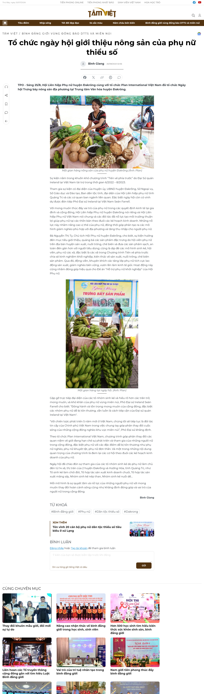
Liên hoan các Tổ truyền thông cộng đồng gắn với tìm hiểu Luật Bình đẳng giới (26, 673)
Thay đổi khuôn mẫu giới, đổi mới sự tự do (26, 627)
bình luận (119, 77)
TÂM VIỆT (10, 33)
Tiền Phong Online (72, 2)
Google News (199, 33)
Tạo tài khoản (79, 548)
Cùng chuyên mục (21, 588)
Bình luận (6, 112)
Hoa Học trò (152, 2)
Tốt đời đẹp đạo (70, 23)
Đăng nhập (57, 548)
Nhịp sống (45, 23)
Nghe (6, 87)
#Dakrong (131, 511)
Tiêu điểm (23, 23)
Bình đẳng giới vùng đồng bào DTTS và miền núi (172, 23)
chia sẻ (85, 77)
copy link (102, 77)
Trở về (6, 121)
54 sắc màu (96, 23)
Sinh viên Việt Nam (129, 2)
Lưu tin (6, 104)
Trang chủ (4, 22)
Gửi (144, 565)
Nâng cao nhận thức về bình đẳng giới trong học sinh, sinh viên (81, 627)
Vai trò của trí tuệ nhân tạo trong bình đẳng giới (80, 671)
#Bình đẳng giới (62, 511)
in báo (110, 77)
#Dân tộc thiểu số (107, 511)
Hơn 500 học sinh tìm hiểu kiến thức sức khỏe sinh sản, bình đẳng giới (133, 629)
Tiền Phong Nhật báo (100, 2)
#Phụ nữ (84, 511)
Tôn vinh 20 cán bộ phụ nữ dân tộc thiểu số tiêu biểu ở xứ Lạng (87, 528)
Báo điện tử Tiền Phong (102, 12)
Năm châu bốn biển (124, 23)
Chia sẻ (6, 95)
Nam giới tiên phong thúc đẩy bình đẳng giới (132, 671)
